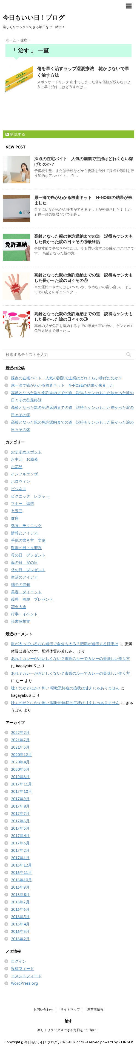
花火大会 (18, 606)
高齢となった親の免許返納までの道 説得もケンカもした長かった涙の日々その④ (83, 277)
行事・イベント (24, 614)
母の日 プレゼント (28, 555)
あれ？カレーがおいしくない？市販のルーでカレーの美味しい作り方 (70, 658)
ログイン (18, 961)
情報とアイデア (24, 533)
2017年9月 (20, 798)
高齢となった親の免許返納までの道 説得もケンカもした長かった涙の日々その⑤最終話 (83, 239)
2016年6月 (20, 909)
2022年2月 (20, 732)
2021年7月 (20, 739)
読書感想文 (20, 621)
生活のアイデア (24, 577)
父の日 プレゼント (28, 569)
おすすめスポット (26, 451)
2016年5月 (20, 916)
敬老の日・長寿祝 (26, 547)
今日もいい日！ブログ (34, 17)
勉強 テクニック (26, 525)
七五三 (16, 510)
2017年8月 (20, 806)
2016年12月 (21, 865)
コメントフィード (26, 975)
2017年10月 (21, 791)
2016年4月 (20, 924)
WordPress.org (24, 983)
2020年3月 (20, 769)
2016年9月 (20, 887)
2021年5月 (20, 747)
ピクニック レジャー (30, 496)
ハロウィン (20, 481)
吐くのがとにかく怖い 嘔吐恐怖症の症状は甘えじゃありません (65, 688)
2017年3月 (20, 843)
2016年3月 (20, 931)
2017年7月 (20, 813)
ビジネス (18, 488)
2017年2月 (20, 850)
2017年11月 (21, 784)
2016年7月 (20, 902)
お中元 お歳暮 (24, 459)
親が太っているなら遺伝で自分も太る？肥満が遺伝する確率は (64, 643)
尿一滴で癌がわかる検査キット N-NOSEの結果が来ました (62, 385)
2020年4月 (20, 762)
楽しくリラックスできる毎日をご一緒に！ (68, 1030)
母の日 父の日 (24, 562)
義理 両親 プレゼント (32, 599)
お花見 (16, 466)
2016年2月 (20, 938)
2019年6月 (20, 776)
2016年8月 (20, 894)
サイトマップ (70, 1009)
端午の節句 (20, 584)
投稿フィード (22, 968)
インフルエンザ (24, 474)
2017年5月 (20, 828)
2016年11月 (21, 872)
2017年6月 (20, 820)
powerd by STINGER (116, 1042)
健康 (15, 518)
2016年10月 (21, 879)
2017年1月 (20, 857)
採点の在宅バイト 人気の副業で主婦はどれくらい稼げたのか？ (66, 378)
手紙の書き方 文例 (28, 540)
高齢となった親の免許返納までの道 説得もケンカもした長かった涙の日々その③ (83, 316)
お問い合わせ (43, 1009)
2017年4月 (20, 835)
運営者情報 (95, 1009)
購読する (15, 134)
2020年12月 (21, 754)
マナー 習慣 (22, 503)
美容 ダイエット (26, 591)
